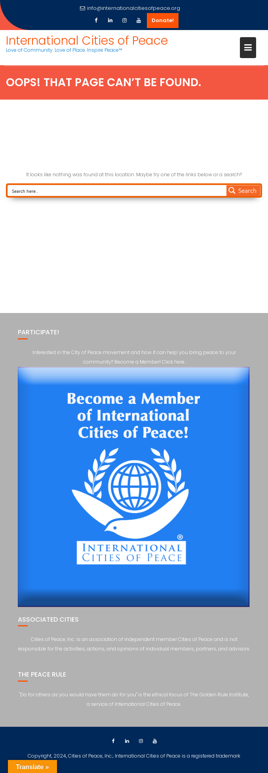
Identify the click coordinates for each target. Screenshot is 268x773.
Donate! (163, 20)
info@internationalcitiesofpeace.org (130, 8)
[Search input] (117, 190)
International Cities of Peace (87, 40)
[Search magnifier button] (243, 190)
